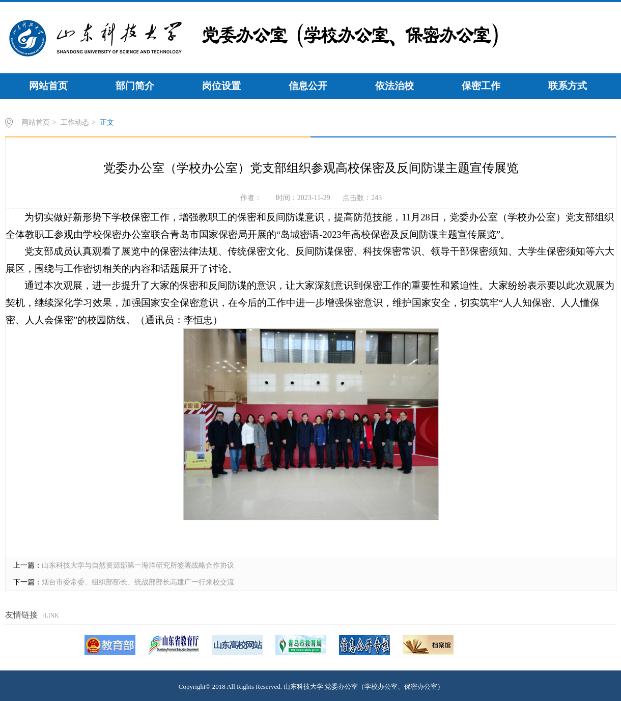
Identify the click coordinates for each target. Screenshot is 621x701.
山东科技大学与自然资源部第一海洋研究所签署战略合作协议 (138, 565)
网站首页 (48, 85)
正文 (107, 122)
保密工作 (481, 85)
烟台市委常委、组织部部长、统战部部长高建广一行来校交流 (138, 582)
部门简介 (135, 85)
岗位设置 (221, 85)
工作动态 (75, 122)
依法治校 (394, 85)
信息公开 (308, 85)
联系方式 (567, 85)
